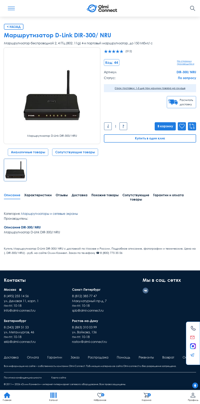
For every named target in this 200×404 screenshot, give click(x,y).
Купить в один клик (150, 138)
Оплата (33, 357)
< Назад (14, 27)
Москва (10, 289)
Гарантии (54, 357)
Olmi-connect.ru (132, 365)
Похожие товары (105, 195)
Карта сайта (58, 377)
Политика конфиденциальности (23, 377)
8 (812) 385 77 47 (84, 296)
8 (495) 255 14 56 (16, 296)
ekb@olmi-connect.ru (20, 341)
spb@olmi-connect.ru (88, 310)
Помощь (123, 357)
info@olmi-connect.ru (20, 310)
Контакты (15, 280)
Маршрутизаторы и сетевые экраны (49, 214)
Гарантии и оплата (168, 195)
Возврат (168, 357)
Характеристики (38, 195)
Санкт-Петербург (86, 289)
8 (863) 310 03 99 (84, 327)
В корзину (165, 126)
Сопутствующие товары (75, 152)
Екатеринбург (15, 320)
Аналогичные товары (28, 152)
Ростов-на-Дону (85, 320)
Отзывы (62, 195)
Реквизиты (146, 357)
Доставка (80, 195)
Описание (12, 195)
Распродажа (98, 357)
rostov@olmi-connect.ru (89, 341)
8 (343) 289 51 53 (16, 327)
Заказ (75, 357)
